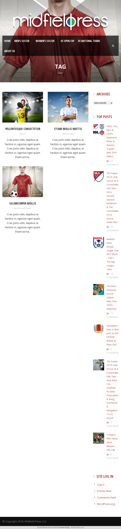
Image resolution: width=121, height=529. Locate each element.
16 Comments (113, 228)
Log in (100, 484)
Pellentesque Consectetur (22, 129)
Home (7, 41)
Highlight (26, 208)
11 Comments (113, 315)
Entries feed (104, 491)
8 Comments (113, 456)
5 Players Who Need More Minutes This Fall (112, 442)
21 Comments (113, 162)
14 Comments (113, 275)
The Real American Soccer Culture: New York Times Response (112, 297)
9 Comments (113, 350)
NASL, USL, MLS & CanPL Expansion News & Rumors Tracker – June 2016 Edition (112, 141)
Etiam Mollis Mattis (68, 129)
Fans (71, 134)
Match (23, 134)
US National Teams (89, 41)
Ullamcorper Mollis (22, 203)
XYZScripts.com (77, 527)
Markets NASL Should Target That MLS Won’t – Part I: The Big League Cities (113, 254)
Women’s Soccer (45, 41)
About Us (9, 51)
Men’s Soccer (21, 41)
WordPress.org (106, 504)
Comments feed (106, 497)
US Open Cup (67, 41)
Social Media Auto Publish (48, 527)
